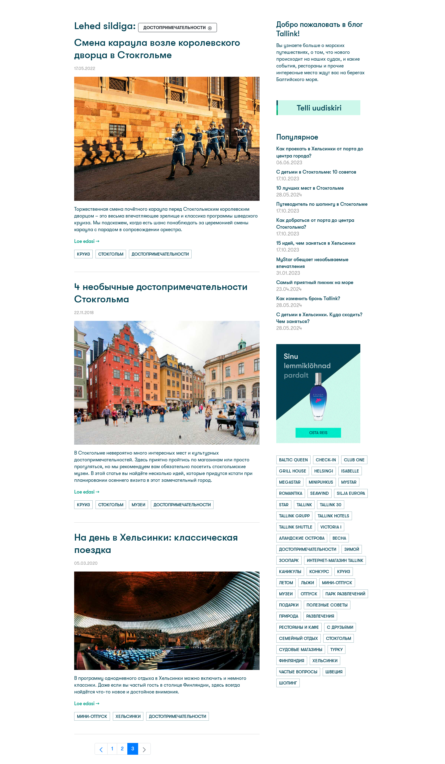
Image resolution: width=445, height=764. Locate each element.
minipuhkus (321, 482)
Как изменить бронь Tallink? (308, 298)
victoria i (330, 526)
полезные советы (327, 604)
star (284, 504)
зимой (351, 549)
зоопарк (289, 560)
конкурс (319, 571)
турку (336, 649)
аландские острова (301, 538)
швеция (334, 671)
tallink (304, 504)
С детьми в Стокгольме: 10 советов (316, 172)
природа (288, 616)
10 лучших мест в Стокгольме (310, 188)
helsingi (323, 470)
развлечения (320, 616)
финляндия (291, 660)
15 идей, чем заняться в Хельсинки (315, 243)
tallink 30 (330, 504)
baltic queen (293, 459)
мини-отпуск (92, 716)
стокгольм (110, 254)
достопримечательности (160, 254)
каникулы (290, 571)
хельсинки (128, 716)
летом (286, 582)
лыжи (307, 582)
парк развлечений (345, 593)
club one (354, 459)
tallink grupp (294, 515)
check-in (326, 459)
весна (339, 538)
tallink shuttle (295, 526)
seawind (319, 493)
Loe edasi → (87, 241)
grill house (292, 470)
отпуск (309, 593)
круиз (83, 254)
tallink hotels (333, 515)
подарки (289, 604)
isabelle (350, 470)
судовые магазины (300, 649)
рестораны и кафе (299, 627)
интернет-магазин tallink (335, 560)
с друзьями (340, 627)
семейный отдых (298, 638)
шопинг (288, 682)
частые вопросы (298, 671)
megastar (290, 482)
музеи (138, 504)
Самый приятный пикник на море (314, 282)
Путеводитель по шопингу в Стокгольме (321, 204)
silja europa (351, 493)
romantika (290, 493)
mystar (349, 482)
